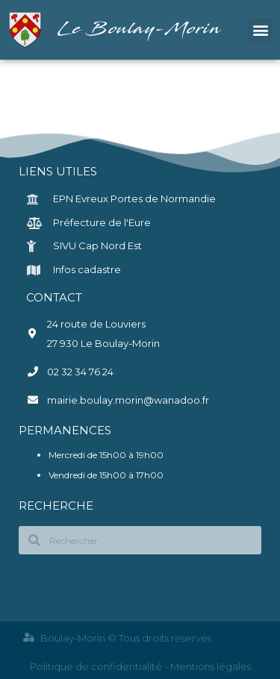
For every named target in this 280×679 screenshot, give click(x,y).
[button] (260, 30)
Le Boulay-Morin (140, 29)
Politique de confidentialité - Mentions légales (140, 666)
